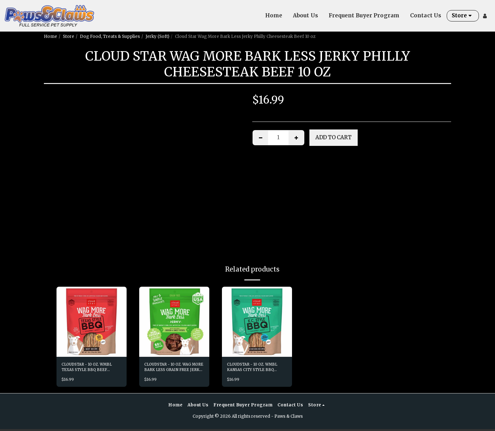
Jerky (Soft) (157, 36)
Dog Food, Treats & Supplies (110, 36)
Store (68, 36)
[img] (92, 322)
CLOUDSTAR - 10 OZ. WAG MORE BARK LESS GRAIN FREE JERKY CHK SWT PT (171, 368)
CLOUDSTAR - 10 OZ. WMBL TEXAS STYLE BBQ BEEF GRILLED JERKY (91, 368)
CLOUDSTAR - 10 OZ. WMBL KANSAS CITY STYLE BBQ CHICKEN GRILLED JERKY (256, 368)
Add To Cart (333, 137)
